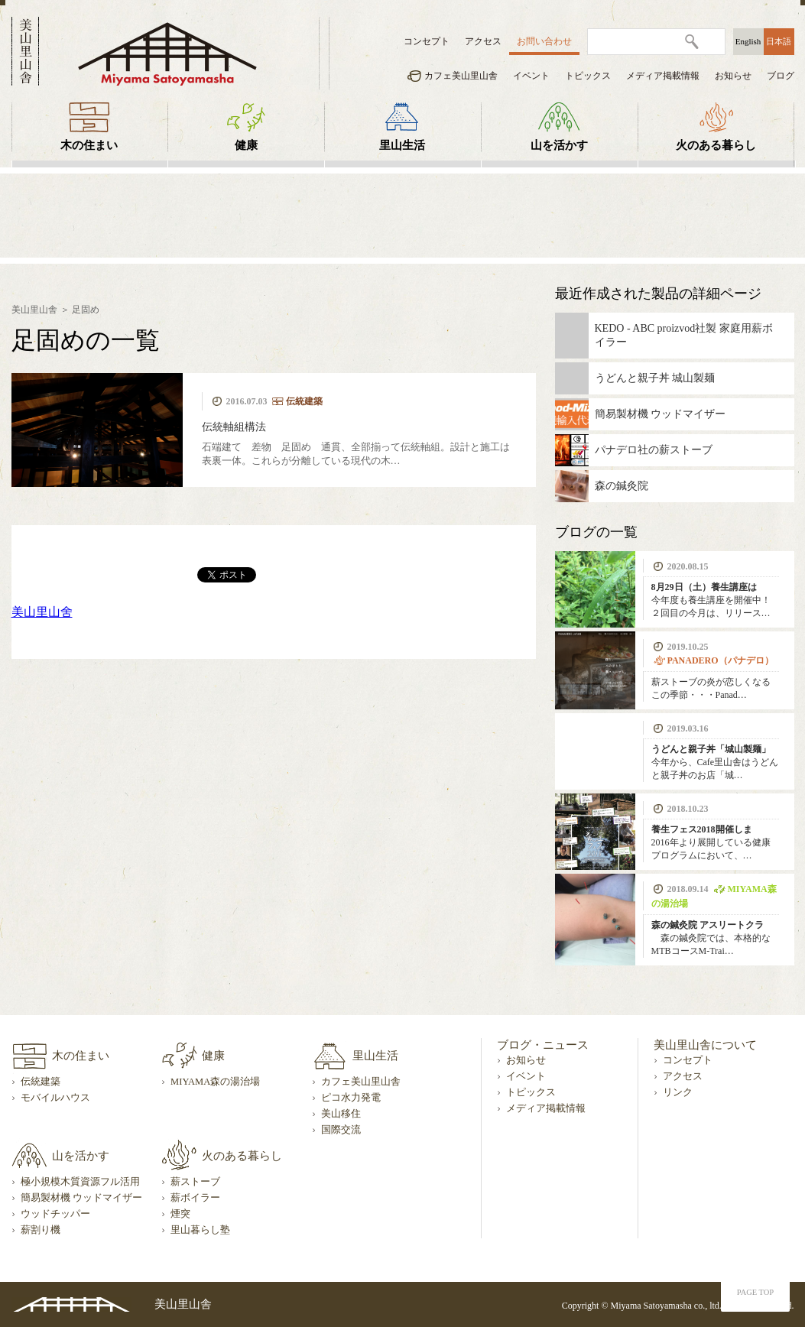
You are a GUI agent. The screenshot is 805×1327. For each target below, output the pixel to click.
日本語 (778, 41)
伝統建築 (40, 1081)
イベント (531, 75)
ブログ (780, 75)
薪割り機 (40, 1230)
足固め (85, 309)
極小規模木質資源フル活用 (80, 1181)
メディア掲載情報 (663, 75)
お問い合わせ (544, 41)
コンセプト (427, 41)
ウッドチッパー (55, 1214)
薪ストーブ (195, 1181)
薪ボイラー (195, 1197)
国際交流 (341, 1129)
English (748, 41)
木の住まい (89, 145)
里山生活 (402, 145)
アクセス (483, 41)
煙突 (180, 1214)
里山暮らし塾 (200, 1230)
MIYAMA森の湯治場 (215, 1081)
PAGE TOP (755, 1292)
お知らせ (733, 75)
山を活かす (559, 145)
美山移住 (341, 1113)
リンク (678, 1092)
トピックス (588, 75)
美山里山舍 (42, 611)
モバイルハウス (55, 1097)
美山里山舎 (34, 309)
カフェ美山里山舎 (461, 75)
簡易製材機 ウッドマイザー (81, 1197)
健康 (246, 145)
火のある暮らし (716, 145)
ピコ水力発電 (351, 1097)
